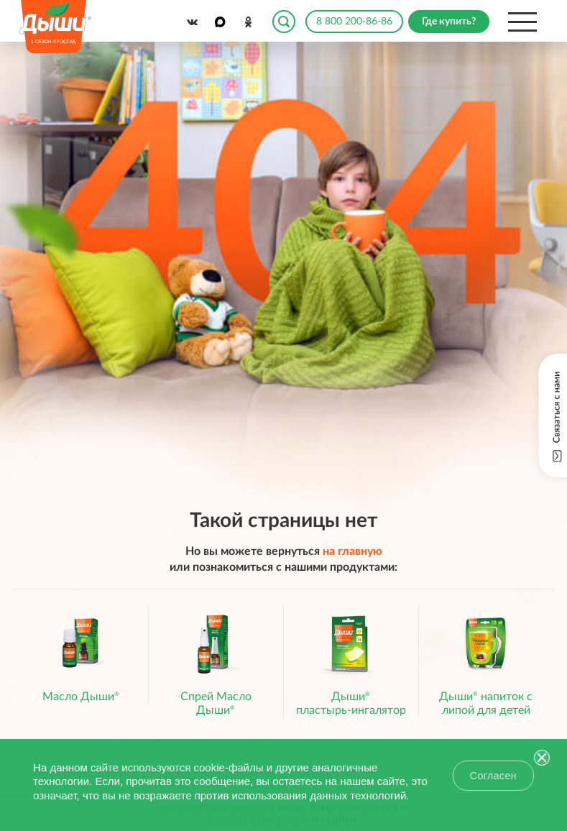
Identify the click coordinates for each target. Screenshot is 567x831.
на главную (352, 551)
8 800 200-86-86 (354, 22)
